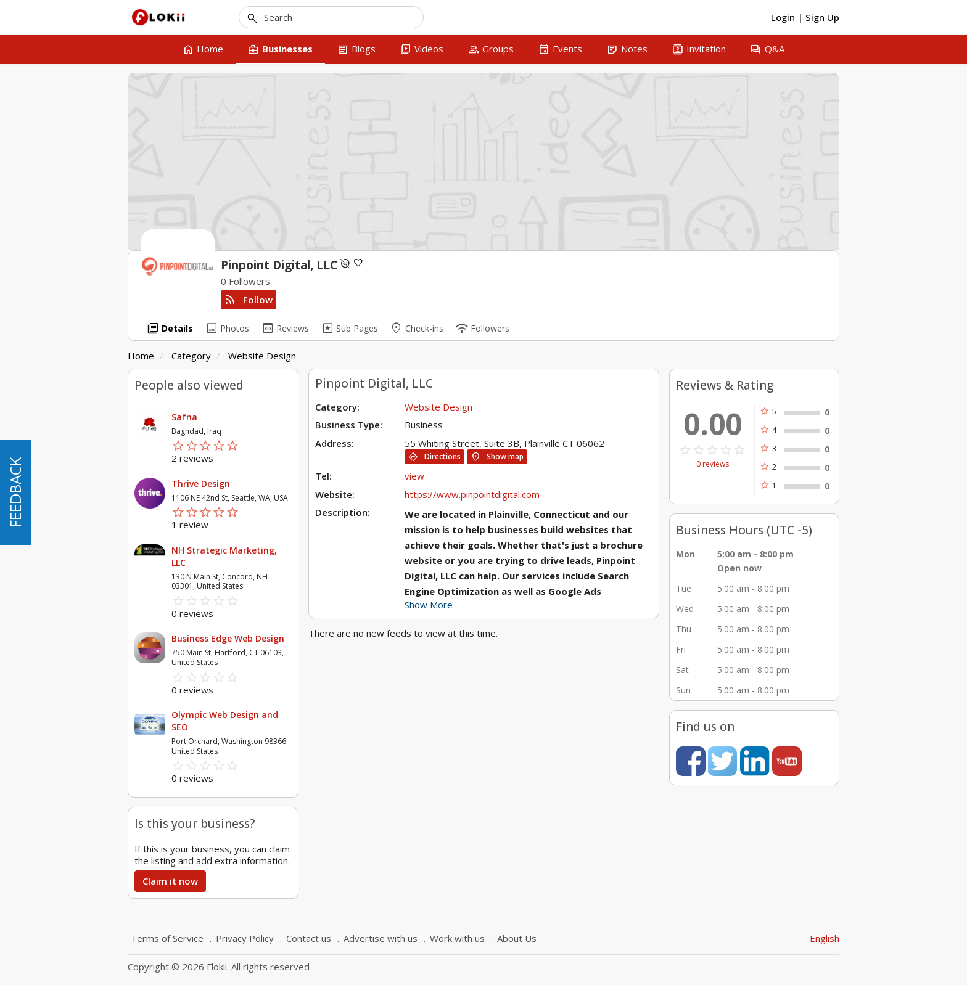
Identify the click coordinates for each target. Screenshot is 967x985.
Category (191, 355)
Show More (429, 605)
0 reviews (712, 464)
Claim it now (170, 881)
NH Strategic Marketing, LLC (224, 556)
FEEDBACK (15, 492)
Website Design (262, 355)
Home (141, 355)
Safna (184, 417)
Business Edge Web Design (227, 638)
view (414, 476)
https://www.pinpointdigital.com (472, 494)
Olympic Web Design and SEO (224, 721)
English (824, 938)
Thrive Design (200, 483)
